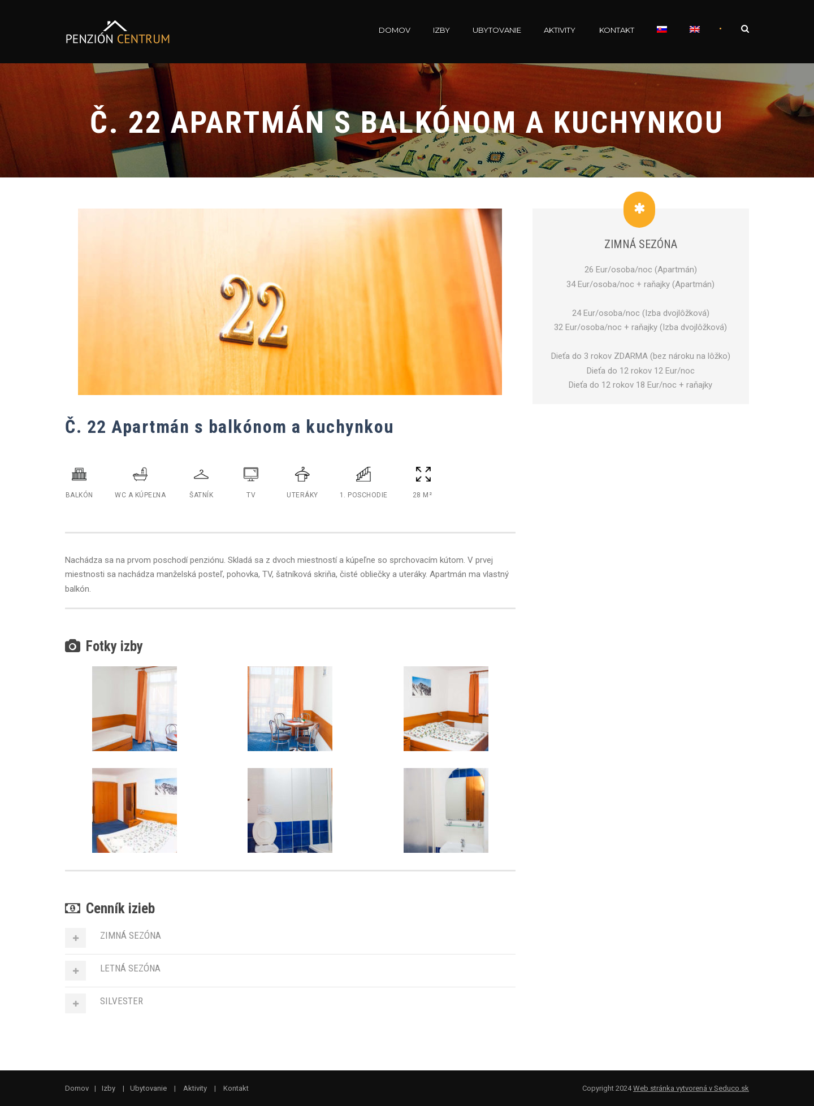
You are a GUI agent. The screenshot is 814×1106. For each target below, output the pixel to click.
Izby (441, 29)
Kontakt (616, 29)
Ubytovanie (497, 29)
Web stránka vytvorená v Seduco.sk (691, 1088)
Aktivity (559, 29)
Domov (394, 29)
